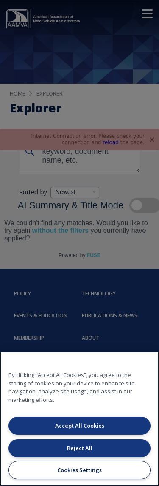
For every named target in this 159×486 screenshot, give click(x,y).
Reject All (79, 448)
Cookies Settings (79, 470)
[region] (79, 419)
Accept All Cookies (79, 425)
